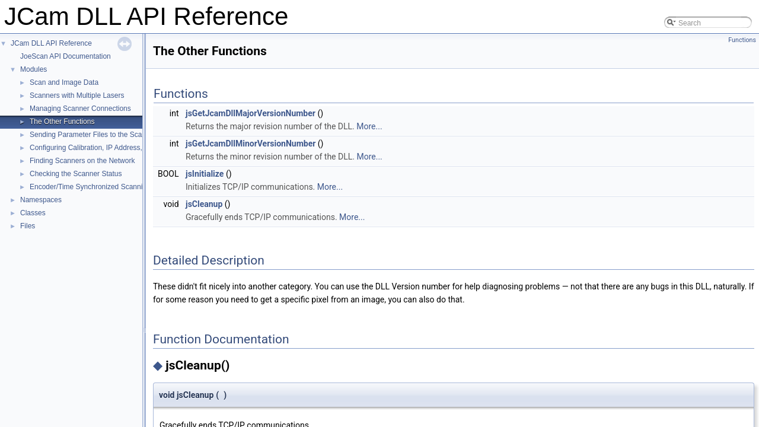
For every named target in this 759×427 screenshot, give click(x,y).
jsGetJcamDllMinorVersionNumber (250, 143)
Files (27, 226)
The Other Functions (62, 121)
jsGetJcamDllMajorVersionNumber (250, 113)
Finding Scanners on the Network (82, 161)
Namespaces (41, 200)
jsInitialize (205, 174)
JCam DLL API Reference (51, 43)
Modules (33, 69)
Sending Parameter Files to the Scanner (93, 134)
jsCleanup (204, 204)
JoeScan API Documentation (65, 56)
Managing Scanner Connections (80, 108)
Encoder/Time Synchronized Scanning (90, 187)
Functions (742, 40)
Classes (33, 213)
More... (369, 126)
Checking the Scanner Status (76, 174)
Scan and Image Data (64, 82)
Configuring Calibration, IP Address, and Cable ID (108, 148)
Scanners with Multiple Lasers (77, 95)
